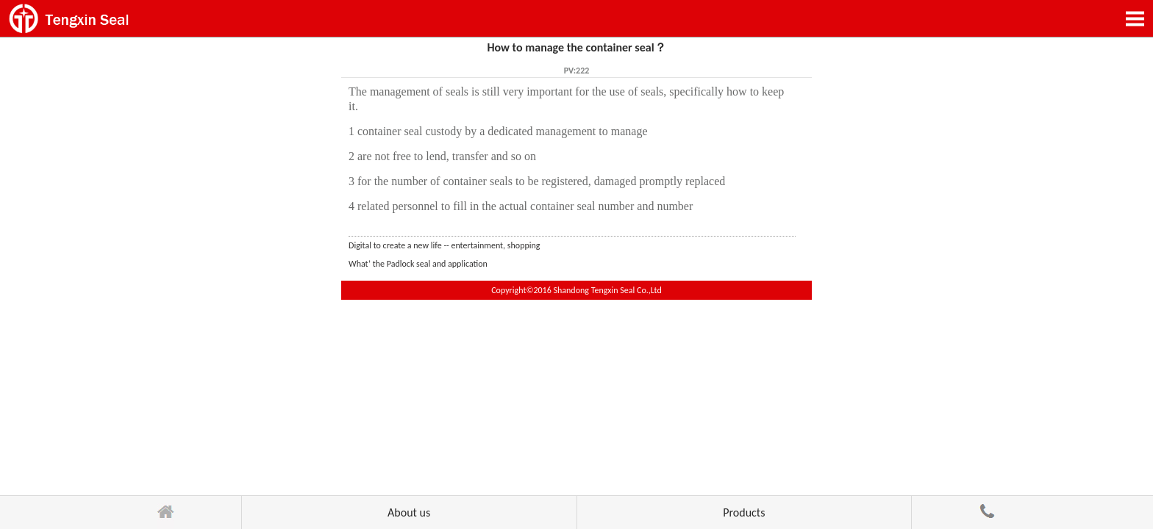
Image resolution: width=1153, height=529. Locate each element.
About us (409, 512)
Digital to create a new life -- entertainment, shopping (444, 245)
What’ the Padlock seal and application (418, 264)
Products (744, 512)
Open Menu (1134, 18)
